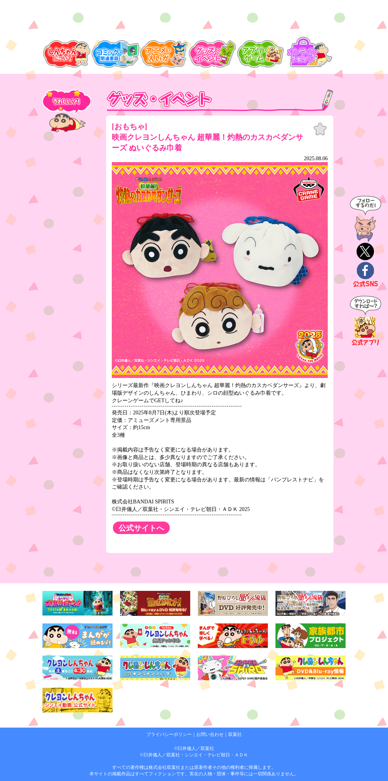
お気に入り (320, 129)
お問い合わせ (210, 734)
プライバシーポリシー (169, 734)
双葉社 (235, 734)
